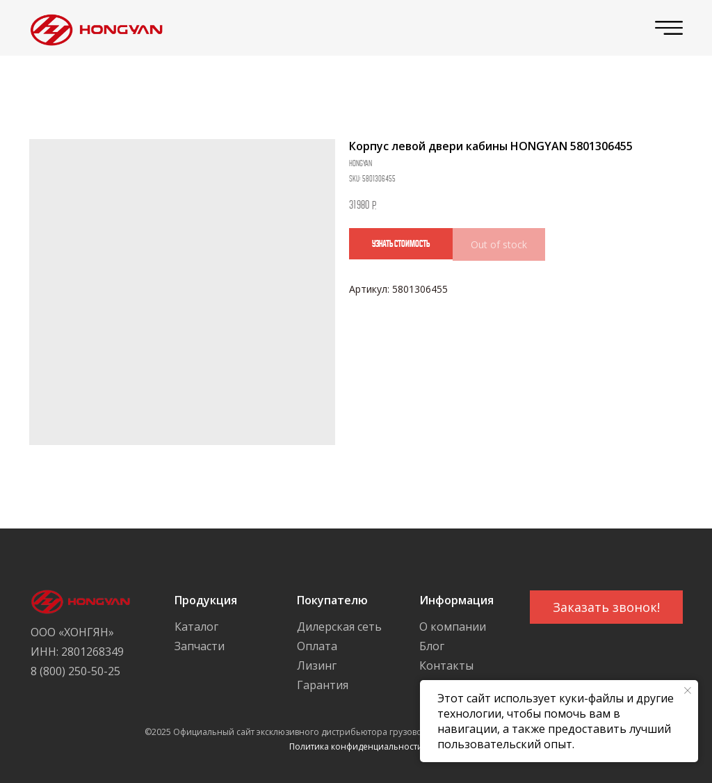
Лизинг (317, 665)
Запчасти (200, 646)
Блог (431, 646)
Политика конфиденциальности (356, 746)
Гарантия (322, 685)
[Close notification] (688, 690)
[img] (93, 28)
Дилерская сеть (339, 626)
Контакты (446, 665)
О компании (452, 626)
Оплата (317, 646)
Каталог (196, 626)
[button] (606, 607)
